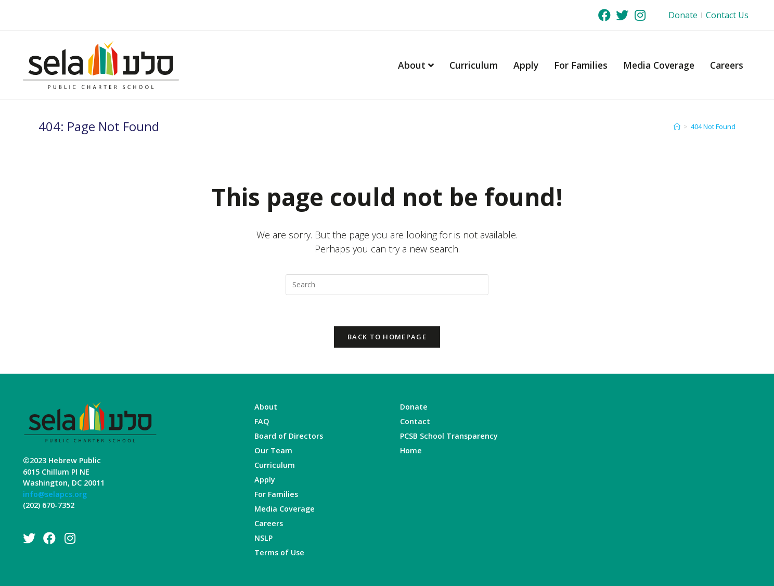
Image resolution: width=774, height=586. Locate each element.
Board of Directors (288, 436)
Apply (525, 65)
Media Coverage (658, 65)
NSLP (263, 538)
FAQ (261, 421)
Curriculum (473, 65)
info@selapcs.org (55, 494)
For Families (581, 65)
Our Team (273, 450)
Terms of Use (279, 552)
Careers (726, 65)
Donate (683, 15)
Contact (415, 421)
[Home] (677, 126)
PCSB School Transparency (449, 436)
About (416, 65)
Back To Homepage (387, 336)
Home (411, 450)
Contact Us (727, 15)
